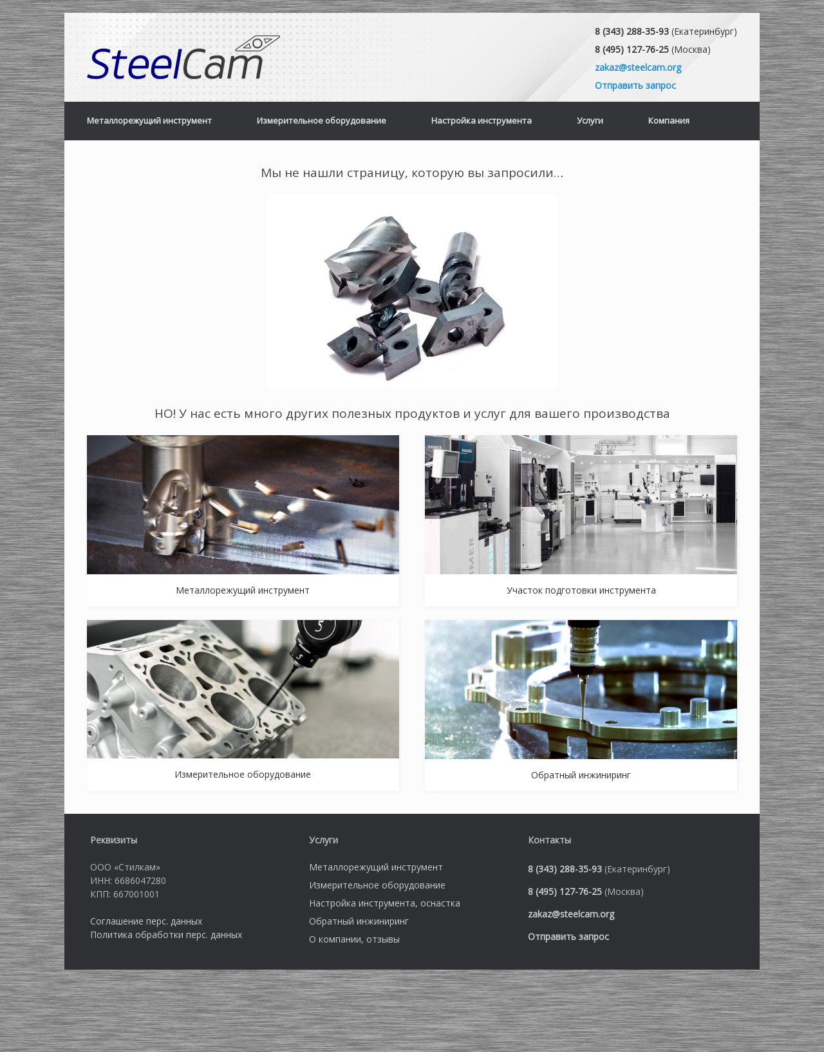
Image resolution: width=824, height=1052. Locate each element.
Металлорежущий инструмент (149, 120)
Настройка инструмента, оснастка (384, 903)
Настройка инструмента (481, 120)
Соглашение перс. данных (146, 921)
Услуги (590, 120)
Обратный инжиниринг (359, 921)
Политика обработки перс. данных (166, 934)
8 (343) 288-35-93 (632, 31)
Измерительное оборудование (321, 120)
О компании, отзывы (354, 939)
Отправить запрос (635, 85)
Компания (668, 120)
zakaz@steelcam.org (638, 67)
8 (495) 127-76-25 (632, 49)
